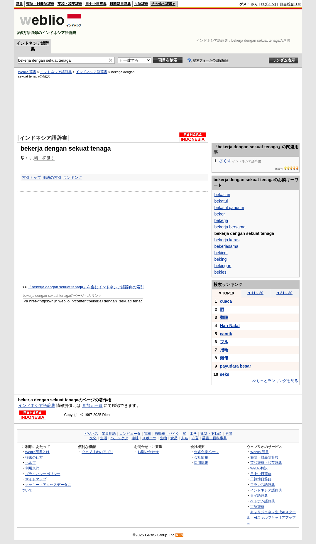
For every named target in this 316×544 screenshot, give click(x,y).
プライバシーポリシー (42, 474)
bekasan (222, 194)
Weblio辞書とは (37, 452)
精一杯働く (44, 158)
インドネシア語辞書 (91, 72)
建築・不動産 (211, 433)
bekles (220, 272)
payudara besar (235, 366)
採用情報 (201, 462)
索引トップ (31, 177)
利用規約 (32, 468)
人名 (184, 438)
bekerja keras (227, 240)
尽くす (225, 161)
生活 (103, 438)
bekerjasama (226, 246)
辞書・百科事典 (214, 438)
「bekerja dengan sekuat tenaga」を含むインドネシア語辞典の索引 (86, 287)
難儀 (224, 358)
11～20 (255, 293)
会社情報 (201, 457)
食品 (174, 438)
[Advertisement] (194, 24)
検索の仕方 (34, 457)
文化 (93, 438)
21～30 (284, 293)
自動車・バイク (167, 433)
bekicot (221, 252)
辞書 (19, 4)
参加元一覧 (92, 405)
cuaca (226, 301)
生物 (163, 438)
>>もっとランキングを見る (275, 380)
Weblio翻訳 (259, 468)
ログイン (268, 4)
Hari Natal (230, 325)
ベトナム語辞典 (262, 501)
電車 (147, 433)
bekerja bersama (230, 227)
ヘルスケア (119, 438)
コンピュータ (130, 433)
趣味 (135, 438)
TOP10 (226, 293)
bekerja (221, 220)
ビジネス (91, 433)
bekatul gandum (229, 207)
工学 (193, 433)
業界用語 (109, 433)
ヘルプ (30, 462)
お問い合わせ (148, 452)
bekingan (222, 265)
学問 (228, 433)
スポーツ (149, 438)
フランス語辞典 (262, 484)
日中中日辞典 (96, 4)
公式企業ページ (206, 452)
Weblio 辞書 (27, 72)
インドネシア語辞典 (56, 72)
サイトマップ (35, 479)
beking (220, 259)
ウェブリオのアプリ (97, 452)
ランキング (72, 177)
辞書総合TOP (290, 4)
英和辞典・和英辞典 (266, 462)
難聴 (224, 317)
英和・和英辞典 (70, 4)
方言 (195, 438)
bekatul (221, 201)
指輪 (224, 350)
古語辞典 (141, 4)
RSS (179, 535)
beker (219, 214)
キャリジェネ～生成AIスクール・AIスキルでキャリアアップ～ (271, 517)
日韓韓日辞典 (120, 4)
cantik (226, 333)
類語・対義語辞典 (40, 4)
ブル (224, 341)
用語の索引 (52, 177)
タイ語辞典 (259, 495)
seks (224, 374)
